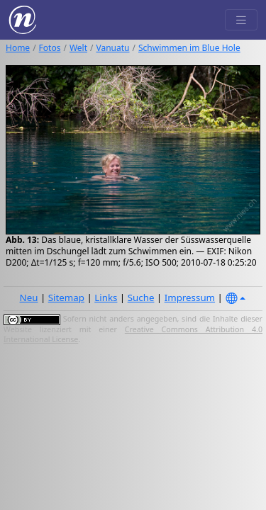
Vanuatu (113, 48)
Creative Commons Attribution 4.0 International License (133, 334)
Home (18, 48)
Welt (78, 48)
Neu (29, 297)
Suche (141, 297)
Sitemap (66, 297)
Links (105, 297)
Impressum (190, 297)
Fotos (50, 48)
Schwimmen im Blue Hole (189, 48)
